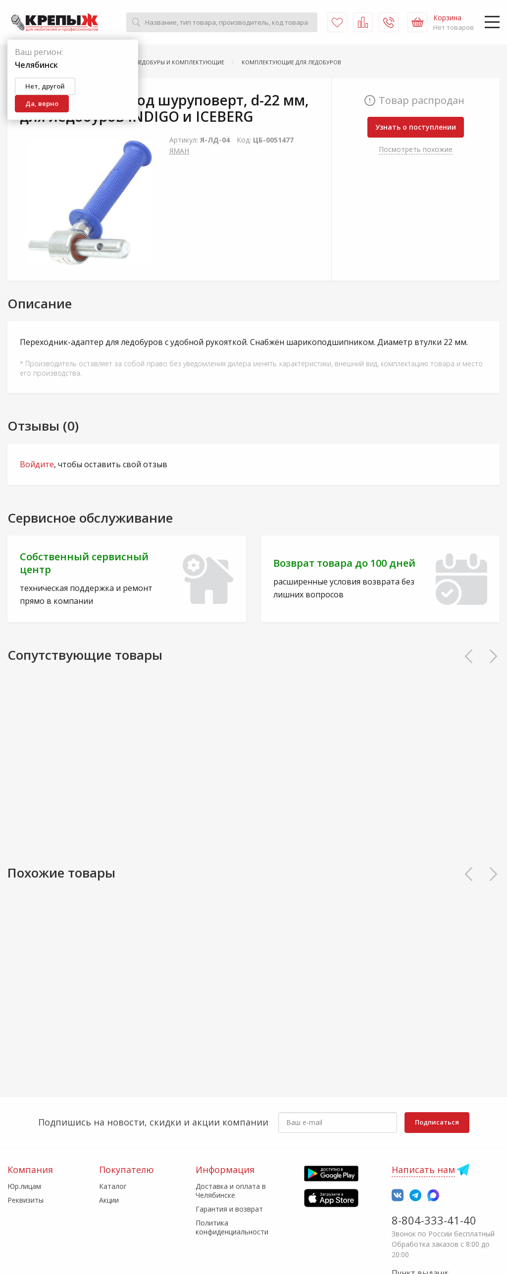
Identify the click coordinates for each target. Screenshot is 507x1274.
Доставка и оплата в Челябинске (231, 1190)
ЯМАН (179, 150)
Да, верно (41, 103)
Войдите (37, 464)
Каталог (113, 1186)
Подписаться (437, 1122)
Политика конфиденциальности (232, 1227)
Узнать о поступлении (415, 127)
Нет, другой (45, 86)
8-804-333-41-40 (434, 1220)
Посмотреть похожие (416, 149)
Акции (109, 1200)
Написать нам (423, 1170)
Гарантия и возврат (229, 1209)
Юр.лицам (24, 1186)
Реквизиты (25, 1200)
